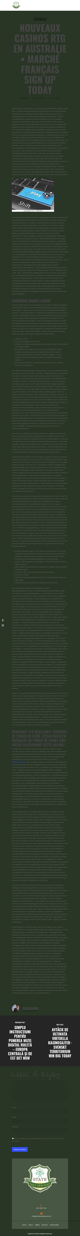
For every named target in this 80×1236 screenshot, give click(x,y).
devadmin (25, 98)
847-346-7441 (41, 1208)
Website (15, 1127)
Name (14, 1108)
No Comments (53, 98)
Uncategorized (40, 19)
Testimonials (54, 1225)
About (31, 1225)
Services (45, 1225)
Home (24, 1225)
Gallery (37, 1225)
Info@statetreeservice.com (41, 1216)
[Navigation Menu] (67, 5)
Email (14, 1117)
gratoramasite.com (19, 762)
